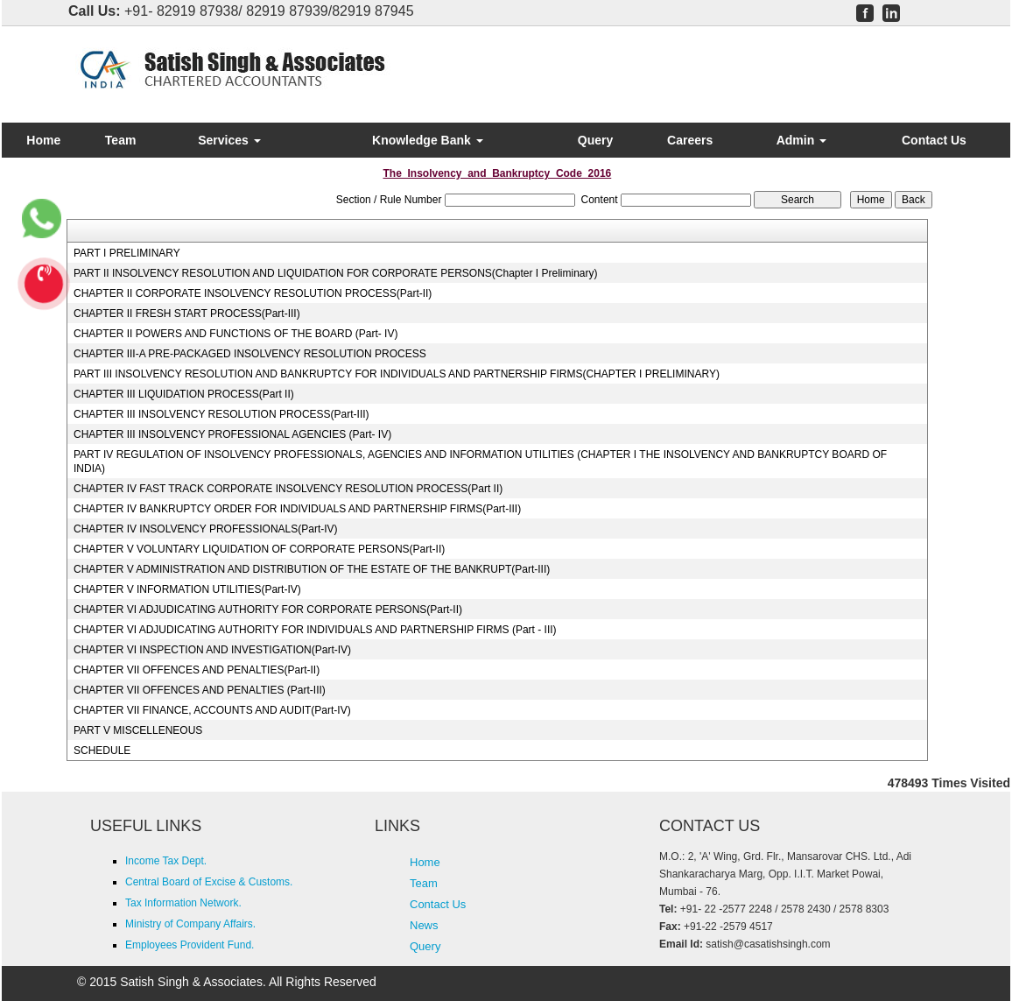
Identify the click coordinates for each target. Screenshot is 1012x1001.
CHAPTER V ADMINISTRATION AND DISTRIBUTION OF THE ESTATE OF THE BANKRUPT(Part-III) (312, 569)
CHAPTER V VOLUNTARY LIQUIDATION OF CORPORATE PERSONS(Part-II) (259, 549)
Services (229, 140)
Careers (690, 140)
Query (595, 140)
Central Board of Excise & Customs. (208, 882)
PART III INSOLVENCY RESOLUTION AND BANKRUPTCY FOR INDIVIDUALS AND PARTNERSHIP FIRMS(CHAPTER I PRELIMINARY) (397, 374)
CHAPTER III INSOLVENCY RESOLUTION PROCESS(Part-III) (221, 414)
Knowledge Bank (427, 140)
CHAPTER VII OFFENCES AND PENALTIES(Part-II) (197, 670)
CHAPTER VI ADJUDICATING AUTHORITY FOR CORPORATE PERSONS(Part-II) (268, 609)
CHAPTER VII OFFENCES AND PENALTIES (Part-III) (200, 690)
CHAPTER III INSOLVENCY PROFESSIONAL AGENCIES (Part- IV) (232, 434)
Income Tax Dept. (166, 861)
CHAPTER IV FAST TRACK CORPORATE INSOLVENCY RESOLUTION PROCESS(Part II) (288, 489)
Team (121, 140)
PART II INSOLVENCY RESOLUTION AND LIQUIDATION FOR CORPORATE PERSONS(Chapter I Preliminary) (336, 273)
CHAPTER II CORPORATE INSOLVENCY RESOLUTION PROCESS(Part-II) (253, 293)
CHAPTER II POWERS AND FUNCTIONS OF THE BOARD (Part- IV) (235, 334)
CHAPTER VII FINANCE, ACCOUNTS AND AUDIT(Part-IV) (212, 710)
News (424, 925)
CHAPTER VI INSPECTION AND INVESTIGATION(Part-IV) (212, 650)
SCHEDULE (102, 750)
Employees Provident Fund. (189, 945)
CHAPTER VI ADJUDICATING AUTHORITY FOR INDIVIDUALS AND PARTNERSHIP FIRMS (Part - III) (315, 630)
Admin (801, 140)
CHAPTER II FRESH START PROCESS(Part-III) (187, 313)
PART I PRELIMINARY (127, 253)
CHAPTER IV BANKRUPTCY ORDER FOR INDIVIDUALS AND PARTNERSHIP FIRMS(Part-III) (297, 509)
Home (43, 140)
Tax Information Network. (183, 903)
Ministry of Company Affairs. (190, 924)
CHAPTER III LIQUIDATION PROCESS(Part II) (184, 394)
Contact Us (934, 140)
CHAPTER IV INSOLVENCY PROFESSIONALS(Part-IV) (206, 529)
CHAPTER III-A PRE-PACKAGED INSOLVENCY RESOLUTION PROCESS (250, 354)
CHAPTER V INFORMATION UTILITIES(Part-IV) (187, 589)
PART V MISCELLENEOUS (138, 730)
